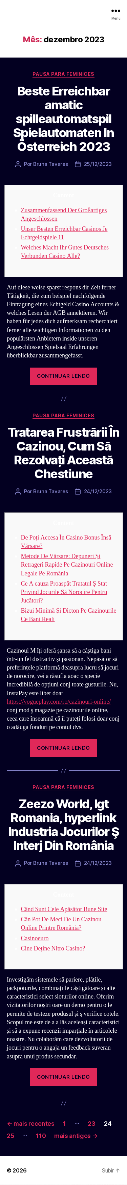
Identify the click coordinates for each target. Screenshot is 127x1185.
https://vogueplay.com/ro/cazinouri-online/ (59, 702)
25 (10, 1135)
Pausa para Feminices (63, 74)
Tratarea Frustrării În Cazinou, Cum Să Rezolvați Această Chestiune (63, 453)
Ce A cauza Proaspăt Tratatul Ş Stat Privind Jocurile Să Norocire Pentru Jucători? (64, 592)
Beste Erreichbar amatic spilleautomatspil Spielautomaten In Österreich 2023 (63, 119)
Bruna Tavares (50, 164)
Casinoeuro (35, 938)
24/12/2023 (98, 491)
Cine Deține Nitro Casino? (53, 948)
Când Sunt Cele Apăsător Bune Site (64, 909)
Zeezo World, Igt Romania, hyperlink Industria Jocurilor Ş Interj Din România (63, 824)
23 (91, 1123)
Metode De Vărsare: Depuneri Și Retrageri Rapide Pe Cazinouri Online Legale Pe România (67, 564)
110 (41, 1135)
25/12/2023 (98, 164)
